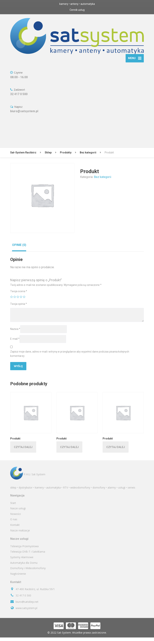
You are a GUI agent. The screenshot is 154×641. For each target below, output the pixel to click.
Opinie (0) (19, 248)
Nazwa (15, 332)
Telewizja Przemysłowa (24, 549)
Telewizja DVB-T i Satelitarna (27, 555)
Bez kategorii (102, 180)
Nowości (15, 517)
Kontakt (15, 528)
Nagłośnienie (18, 577)
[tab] (19, 248)
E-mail (14, 342)
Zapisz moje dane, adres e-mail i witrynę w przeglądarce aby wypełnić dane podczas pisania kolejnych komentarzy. (69, 357)
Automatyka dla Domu (23, 566)
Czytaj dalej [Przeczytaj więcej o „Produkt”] (23, 450)
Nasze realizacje (20, 534)
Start (13, 506)
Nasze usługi (18, 512)
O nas (13, 523)
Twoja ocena (18, 294)
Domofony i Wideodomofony (28, 571)
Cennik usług (77, 9)
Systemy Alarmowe (21, 560)
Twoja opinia (18, 307)
